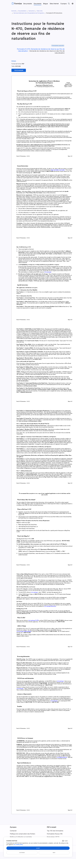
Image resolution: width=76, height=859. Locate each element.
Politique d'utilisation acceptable (21, 837)
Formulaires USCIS (53, 837)
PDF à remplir (51, 827)
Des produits (27, 3)
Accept (38, 848)
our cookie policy (18, 844)
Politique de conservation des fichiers (22, 834)
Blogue (45, 3)
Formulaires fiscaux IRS (55, 834)
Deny (54, 852)
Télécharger (18, 70)
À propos (13, 827)
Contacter (13, 831)
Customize (22, 852)
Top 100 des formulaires (55, 831)
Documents (37, 3)
